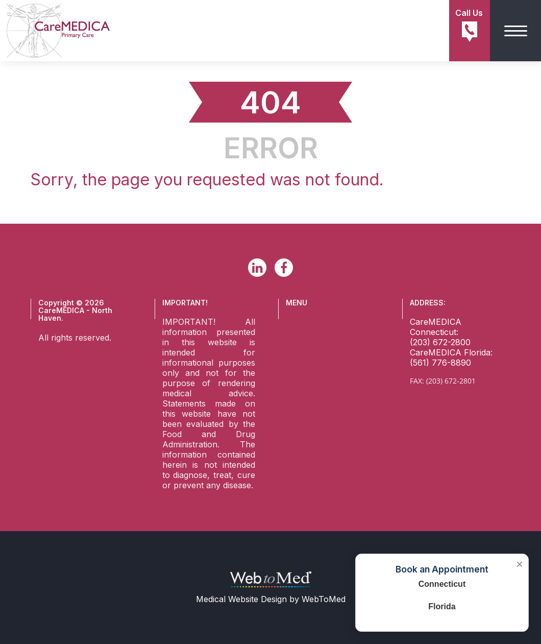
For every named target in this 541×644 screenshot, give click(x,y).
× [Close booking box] (519, 564)
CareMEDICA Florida (450, 352)
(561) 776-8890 (440, 362)
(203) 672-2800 (440, 342)
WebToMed (324, 599)
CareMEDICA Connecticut (435, 327)
